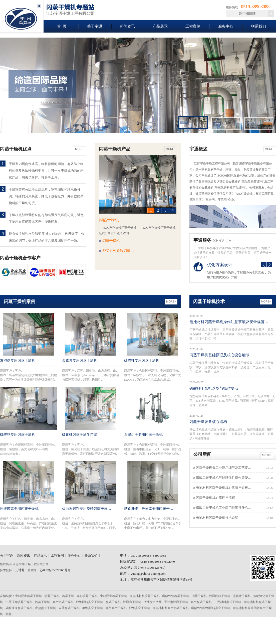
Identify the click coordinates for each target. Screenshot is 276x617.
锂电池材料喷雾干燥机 (145, 596)
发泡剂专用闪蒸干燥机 (17, 360)
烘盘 (9, 614)
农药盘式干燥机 (69, 608)
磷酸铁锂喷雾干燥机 (175, 596)
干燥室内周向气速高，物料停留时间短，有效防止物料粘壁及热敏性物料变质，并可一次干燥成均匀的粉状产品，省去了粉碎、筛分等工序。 (46, 170)
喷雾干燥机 (52, 596)
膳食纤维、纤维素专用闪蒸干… (148, 509)
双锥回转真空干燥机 (89, 602)
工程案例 (192, 26)
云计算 (20, 570)
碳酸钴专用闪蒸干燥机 (17, 434)
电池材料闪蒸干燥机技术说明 (217, 518)
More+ (80, 148)
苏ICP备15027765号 (54, 570)
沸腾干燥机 (199, 596)
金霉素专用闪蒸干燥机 (79, 360)
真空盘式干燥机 (201, 602)
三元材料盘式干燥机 (227, 602)
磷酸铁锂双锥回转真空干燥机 (210, 608)
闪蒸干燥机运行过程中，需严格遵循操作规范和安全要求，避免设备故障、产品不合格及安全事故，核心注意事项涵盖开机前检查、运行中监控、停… (231, 334)
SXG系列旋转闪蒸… (118, 251)
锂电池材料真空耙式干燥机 (171, 608)
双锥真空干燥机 (139, 608)
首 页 (62, 26)
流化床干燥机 (242, 596)
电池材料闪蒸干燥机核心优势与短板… (223, 488)
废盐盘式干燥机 (45, 608)
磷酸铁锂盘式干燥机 (19, 608)
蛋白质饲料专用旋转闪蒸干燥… (86, 509)
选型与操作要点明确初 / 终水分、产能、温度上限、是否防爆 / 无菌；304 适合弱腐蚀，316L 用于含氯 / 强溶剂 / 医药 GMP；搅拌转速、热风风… (232, 400)
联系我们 (258, 26)
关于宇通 (94, 26)
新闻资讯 (127, 26)
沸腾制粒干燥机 (219, 596)
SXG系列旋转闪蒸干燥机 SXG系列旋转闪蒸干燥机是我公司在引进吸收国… (137, 230)
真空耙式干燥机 (63, 602)
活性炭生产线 (153, 602)
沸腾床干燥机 (132, 602)
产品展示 (160, 26)
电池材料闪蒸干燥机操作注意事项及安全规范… (228, 322)
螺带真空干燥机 (116, 608)
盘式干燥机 (113, 602)
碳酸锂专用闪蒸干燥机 (141, 360)
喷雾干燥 (68, 596)
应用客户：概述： (28, 375)
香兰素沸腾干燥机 (176, 602)
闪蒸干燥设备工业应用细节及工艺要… (223, 468)
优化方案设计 (219, 264)
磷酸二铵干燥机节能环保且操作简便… (223, 478)
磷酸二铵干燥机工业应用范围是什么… (223, 508)
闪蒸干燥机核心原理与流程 (215, 498)
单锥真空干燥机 (92, 608)
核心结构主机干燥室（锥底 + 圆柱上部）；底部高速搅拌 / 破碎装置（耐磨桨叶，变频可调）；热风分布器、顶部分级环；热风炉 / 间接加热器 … (231, 434)
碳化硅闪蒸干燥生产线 (79, 434)
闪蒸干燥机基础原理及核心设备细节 (219, 355)
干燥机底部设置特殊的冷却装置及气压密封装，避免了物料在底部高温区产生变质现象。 (46, 218)
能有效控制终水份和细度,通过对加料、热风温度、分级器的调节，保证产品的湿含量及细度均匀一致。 (46, 237)
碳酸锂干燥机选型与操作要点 (213, 388)
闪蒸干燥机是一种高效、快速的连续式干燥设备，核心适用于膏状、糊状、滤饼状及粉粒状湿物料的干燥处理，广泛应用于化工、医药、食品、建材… (231, 367)
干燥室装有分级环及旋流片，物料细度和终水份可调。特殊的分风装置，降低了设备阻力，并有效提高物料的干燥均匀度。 (46, 196)
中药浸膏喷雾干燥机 (28, 596)
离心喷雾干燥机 (87, 596)
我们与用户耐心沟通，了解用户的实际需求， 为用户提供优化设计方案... (239, 275)
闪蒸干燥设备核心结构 (208, 422)
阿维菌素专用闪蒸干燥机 (19, 509)
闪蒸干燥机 (109, 220)
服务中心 (225, 26)
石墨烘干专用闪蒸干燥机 (143, 434)
